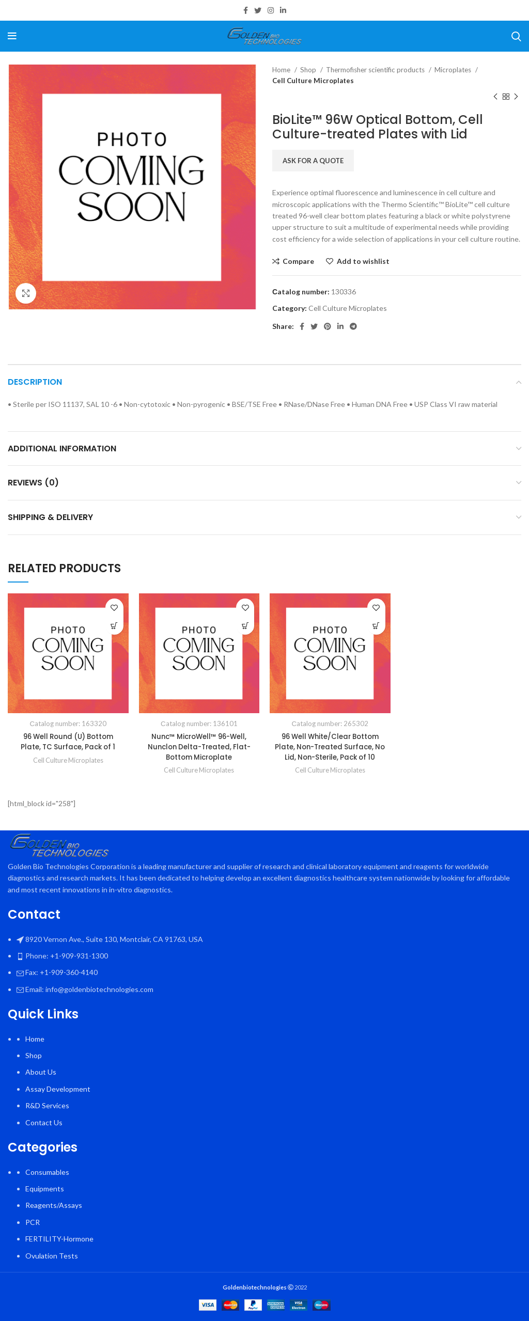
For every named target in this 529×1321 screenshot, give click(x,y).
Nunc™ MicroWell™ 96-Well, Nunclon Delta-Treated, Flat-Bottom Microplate (199, 746)
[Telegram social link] (353, 326)
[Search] (516, 36)
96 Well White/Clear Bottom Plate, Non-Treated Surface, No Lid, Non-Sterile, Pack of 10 (330, 746)
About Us (40, 1071)
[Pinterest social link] (327, 326)
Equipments (44, 1188)
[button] (114, 626)
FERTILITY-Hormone (59, 1238)
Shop (309, 70)
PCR (32, 1222)
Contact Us (44, 1122)
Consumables (47, 1172)
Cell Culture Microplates (313, 80)
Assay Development (57, 1088)
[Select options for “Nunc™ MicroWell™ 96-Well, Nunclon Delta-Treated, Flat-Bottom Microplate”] (245, 626)
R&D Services (47, 1105)
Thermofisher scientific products (376, 70)
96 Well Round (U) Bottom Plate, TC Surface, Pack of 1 (68, 741)
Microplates (453, 70)
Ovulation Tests (51, 1255)
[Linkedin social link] (283, 10)
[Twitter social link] (257, 10)
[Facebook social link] (245, 10)
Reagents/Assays (53, 1205)
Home (282, 70)
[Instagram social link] (270, 10)
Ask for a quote (313, 160)
